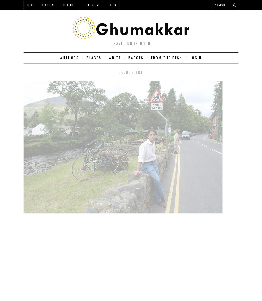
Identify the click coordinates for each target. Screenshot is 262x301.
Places (94, 57)
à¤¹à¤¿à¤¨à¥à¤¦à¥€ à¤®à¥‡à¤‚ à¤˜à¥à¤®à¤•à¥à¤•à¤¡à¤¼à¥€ (76, 15)
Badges (136, 57)
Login (196, 57)
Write (115, 57)
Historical (91, 5)
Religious (68, 5)
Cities (111, 5)
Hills (31, 5)
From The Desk (166, 57)
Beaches (48, 5)
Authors (69, 57)
